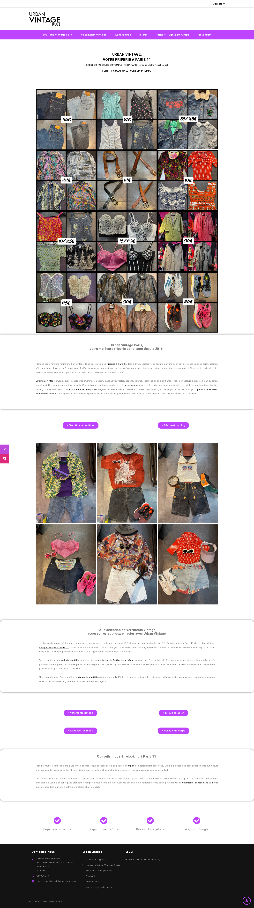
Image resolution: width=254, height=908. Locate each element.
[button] (81, 425)
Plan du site (92, 881)
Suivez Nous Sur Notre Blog (143, 859)
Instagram (204, 34)
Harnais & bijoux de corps (172, 34)
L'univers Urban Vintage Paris (103, 865)
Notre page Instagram (99, 887)
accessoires (131, 385)
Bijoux (143, 34)
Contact (90, 876)
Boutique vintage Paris (58, 34)
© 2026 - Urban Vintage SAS (45, 901)
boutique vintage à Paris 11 (54, 647)
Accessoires (123, 34)
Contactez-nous (43, 852)
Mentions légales (96, 859)
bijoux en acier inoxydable (82, 389)
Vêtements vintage (94, 34)
